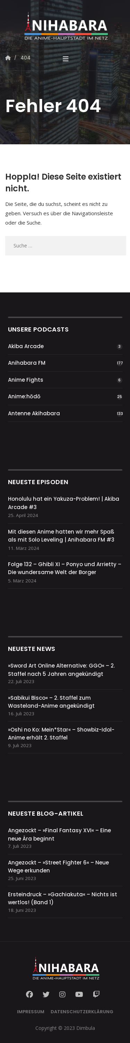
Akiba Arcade (26, 346)
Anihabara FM (26, 362)
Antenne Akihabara (34, 413)
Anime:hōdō (24, 396)
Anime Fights (25, 379)
